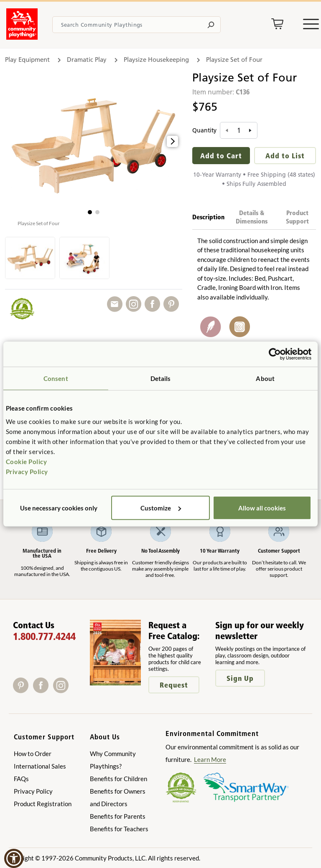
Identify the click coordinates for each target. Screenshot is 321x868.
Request (174, 684)
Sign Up (240, 678)
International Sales (40, 766)
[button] (90, 212)
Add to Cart (221, 155)
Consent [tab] (55, 378)
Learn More (210, 759)
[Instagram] (62, 690)
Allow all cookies (262, 507)
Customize (160, 507)
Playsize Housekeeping (156, 59)
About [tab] (265, 378)
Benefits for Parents (117, 816)
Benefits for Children (118, 778)
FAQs (21, 778)
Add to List (285, 155)
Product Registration (42, 803)
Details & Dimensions (252, 217)
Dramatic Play (87, 59)
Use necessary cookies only (58, 507)
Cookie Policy (26, 461)
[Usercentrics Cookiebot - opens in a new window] (274, 354)
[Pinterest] (23, 690)
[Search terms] (136, 24)
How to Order (32, 753)
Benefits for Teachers (119, 828)
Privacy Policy (27, 471)
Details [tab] (160, 378)
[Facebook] (43, 690)
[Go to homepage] (22, 37)
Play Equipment (27, 59)
